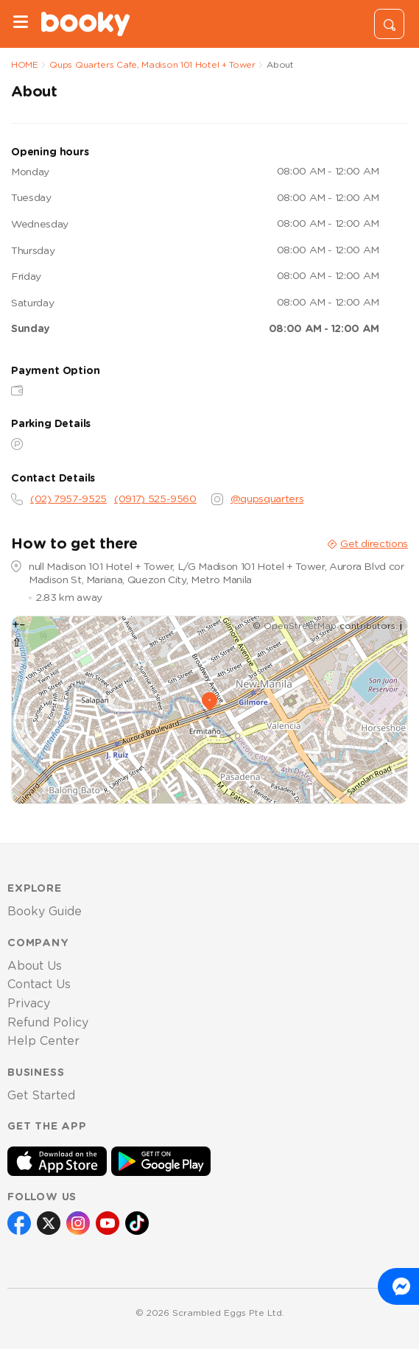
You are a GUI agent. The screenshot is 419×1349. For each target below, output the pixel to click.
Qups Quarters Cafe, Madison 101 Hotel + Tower (152, 64)
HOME (24, 64)
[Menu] (20, 24)
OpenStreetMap (300, 625)
